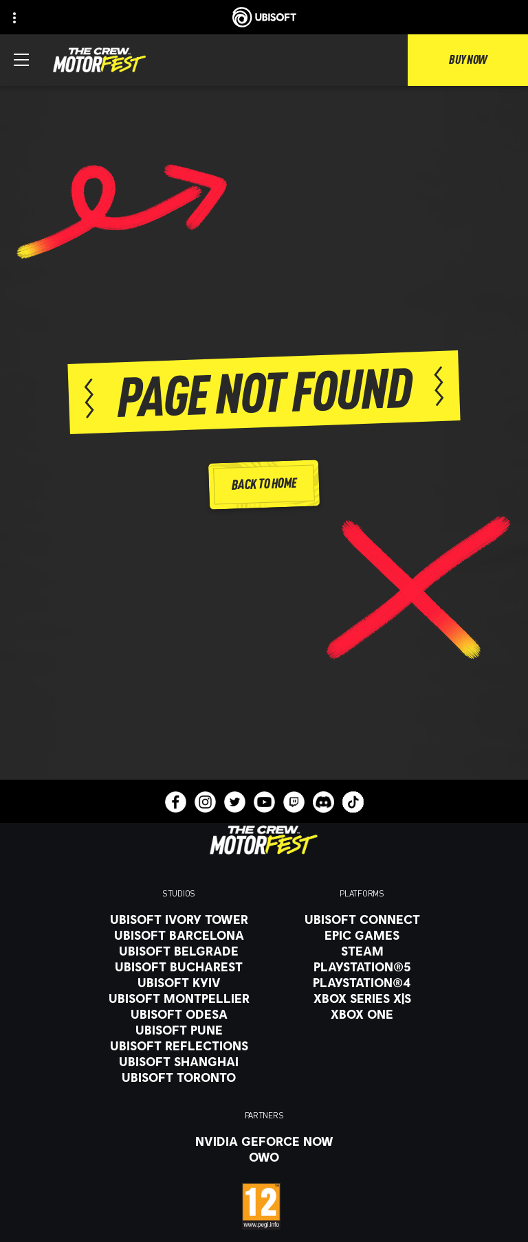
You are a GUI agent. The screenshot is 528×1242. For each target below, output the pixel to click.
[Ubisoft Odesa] (179, 1014)
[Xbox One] (362, 1014)
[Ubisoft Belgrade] (179, 951)
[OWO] (264, 1157)
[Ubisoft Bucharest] (179, 966)
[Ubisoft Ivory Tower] (179, 919)
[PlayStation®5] (362, 966)
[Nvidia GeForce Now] (264, 1141)
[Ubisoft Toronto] (179, 1077)
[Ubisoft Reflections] (179, 1045)
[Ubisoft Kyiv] (179, 982)
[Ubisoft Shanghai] (179, 1061)
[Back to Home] (264, 485)
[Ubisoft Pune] (179, 1030)
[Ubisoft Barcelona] (179, 935)
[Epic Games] (362, 935)
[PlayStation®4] (362, 982)
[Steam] (362, 951)
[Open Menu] (21, 60)
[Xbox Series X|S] (362, 998)
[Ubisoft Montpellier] (179, 998)
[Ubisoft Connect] (362, 919)
